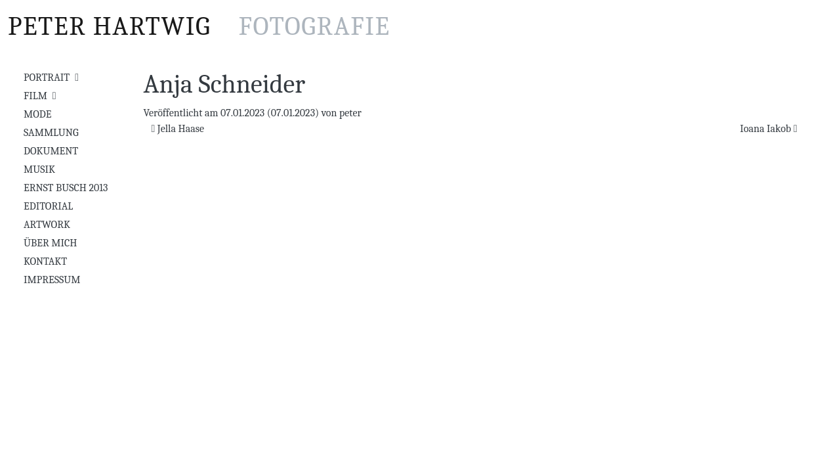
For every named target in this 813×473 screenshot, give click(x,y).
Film (35, 96)
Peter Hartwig (199, 26)
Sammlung (51, 133)
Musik (39, 169)
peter (350, 113)
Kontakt (45, 261)
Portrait (47, 77)
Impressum (52, 280)
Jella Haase (178, 129)
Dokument (51, 151)
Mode (37, 114)
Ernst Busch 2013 (66, 188)
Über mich (50, 243)
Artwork (47, 225)
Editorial (48, 206)
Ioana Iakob (768, 129)
